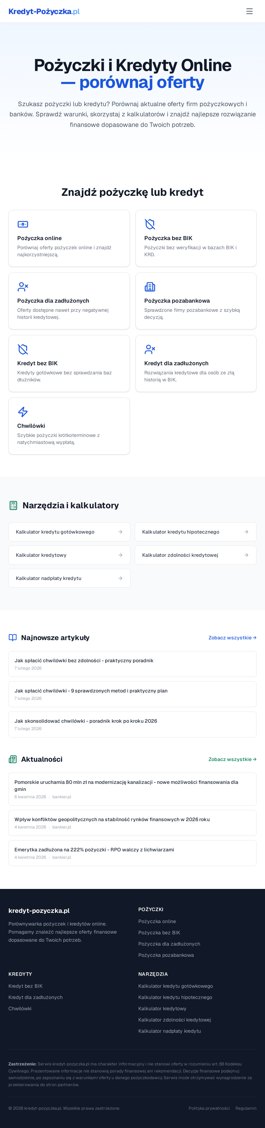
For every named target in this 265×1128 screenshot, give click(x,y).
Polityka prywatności (209, 1108)
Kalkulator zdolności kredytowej (174, 1020)
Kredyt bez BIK (25, 986)
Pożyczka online (157, 921)
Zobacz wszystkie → (233, 637)
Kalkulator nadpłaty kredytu (169, 1031)
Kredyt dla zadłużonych (35, 997)
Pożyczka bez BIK (159, 932)
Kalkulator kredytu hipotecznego (175, 997)
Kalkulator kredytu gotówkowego (175, 986)
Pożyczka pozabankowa (166, 955)
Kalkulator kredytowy (162, 1008)
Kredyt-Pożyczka (43, 11)
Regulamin (246, 1108)
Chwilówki (19, 1008)
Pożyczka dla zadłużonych (169, 944)
